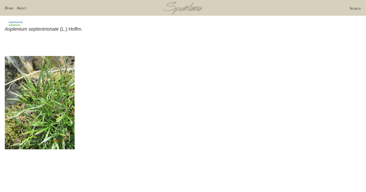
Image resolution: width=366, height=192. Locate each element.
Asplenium (14, 24)
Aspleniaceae (16, 22)
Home (9, 8)
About (21, 8)
